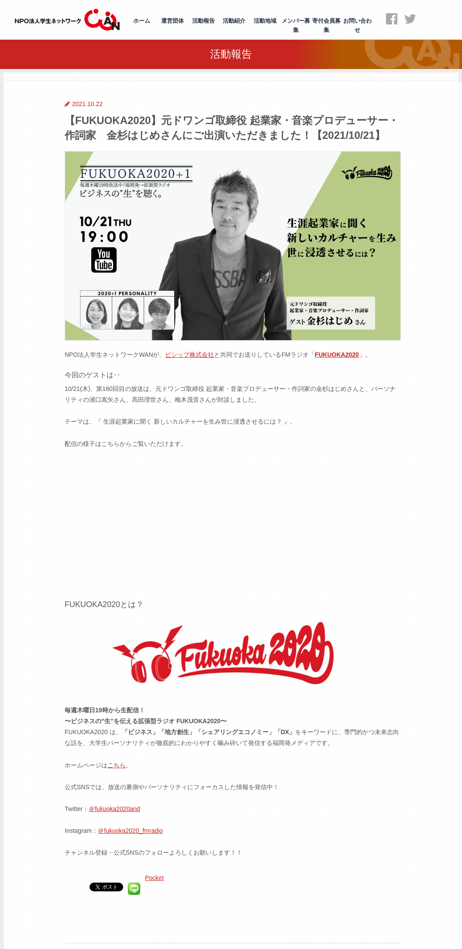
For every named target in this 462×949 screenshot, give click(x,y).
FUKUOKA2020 (337, 354)
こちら (116, 765)
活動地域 (265, 20)
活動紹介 (234, 20)
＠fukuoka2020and (114, 808)
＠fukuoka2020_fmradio (130, 830)
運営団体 (172, 20)
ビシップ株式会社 (189, 354)
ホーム (141, 20)
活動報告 (203, 20)
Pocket (154, 877)
